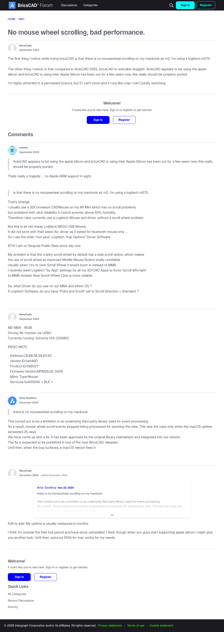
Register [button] (124, 119)
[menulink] (69, 5)
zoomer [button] (23, 148)
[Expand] (112, 515)
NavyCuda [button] (25, 46)
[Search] (171, 5)
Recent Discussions (21, 600)
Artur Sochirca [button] (27, 398)
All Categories (17, 594)
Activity (13, 607)
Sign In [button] (97, 119)
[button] (12, 48)
